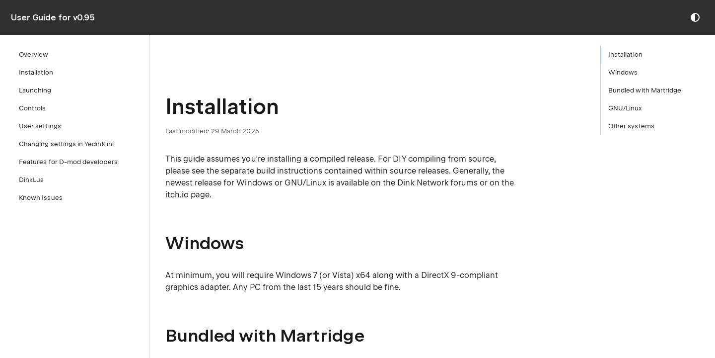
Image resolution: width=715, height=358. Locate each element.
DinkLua (31, 179)
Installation (36, 72)
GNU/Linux (625, 108)
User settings (40, 126)
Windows (623, 72)
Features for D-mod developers (68, 162)
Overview (33, 54)
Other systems (631, 126)
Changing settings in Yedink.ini (66, 144)
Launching (35, 90)
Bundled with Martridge (644, 90)
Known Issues (41, 197)
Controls (32, 108)
